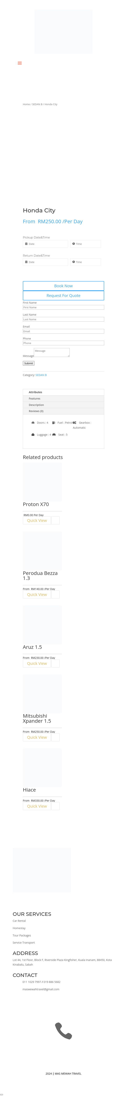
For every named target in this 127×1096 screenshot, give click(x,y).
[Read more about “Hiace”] (55, 806)
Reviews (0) (36, 411)
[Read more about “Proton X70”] (55, 520)
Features (34, 398)
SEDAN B (37, 104)
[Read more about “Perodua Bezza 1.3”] (55, 594)
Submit (28, 363)
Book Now (63, 285)
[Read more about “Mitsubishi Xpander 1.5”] (55, 737)
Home (26, 104)
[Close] (1, 1094)
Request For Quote (63, 295)
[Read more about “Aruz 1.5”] (55, 663)
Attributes (35, 392)
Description (36, 405)
